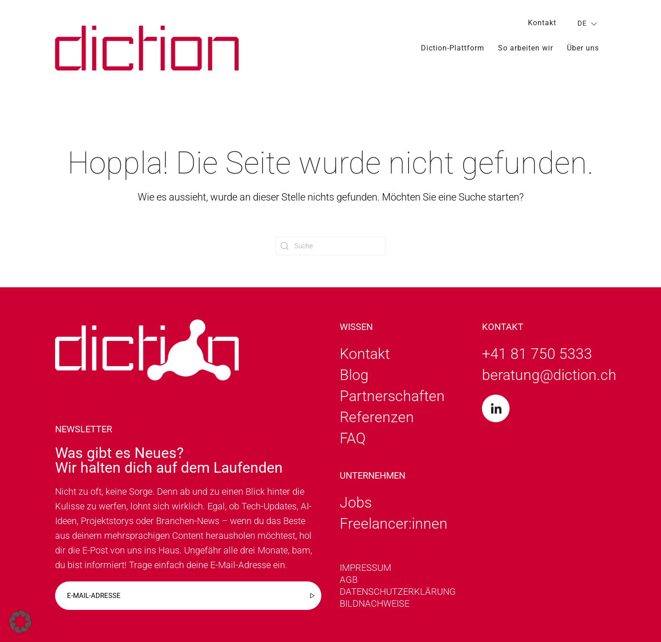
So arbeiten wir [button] (525, 48)
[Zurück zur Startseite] (147, 48)
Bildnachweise (374, 603)
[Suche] (330, 246)
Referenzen (377, 417)
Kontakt (542, 22)
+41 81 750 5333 (537, 354)
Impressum (365, 567)
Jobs (356, 502)
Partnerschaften (392, 396)
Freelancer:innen (394, 523)
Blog (354, 375)
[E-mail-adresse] (188, 595)
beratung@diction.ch (549, 375)
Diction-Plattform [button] (452, 48)
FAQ (353, 438)
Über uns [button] (583, 48)
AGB (349, 579)
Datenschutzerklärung (398, 591)
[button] (20, 622)
